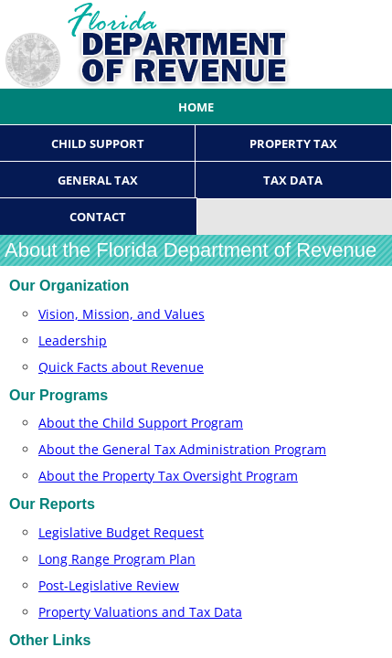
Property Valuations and (140, 612)
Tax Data (293, 180)
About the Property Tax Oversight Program (168, 475)
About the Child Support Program (140, 422)
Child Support (97, 143)
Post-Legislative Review (108, 585)
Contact (97, 216)
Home (196, 107)
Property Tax (293, 143)
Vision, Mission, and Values (121, 314)
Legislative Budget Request (121, 532)
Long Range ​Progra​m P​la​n (117, 559)
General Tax (98, 180)
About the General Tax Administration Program (182, 449)
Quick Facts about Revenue (121, 367)
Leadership (72, 340)
